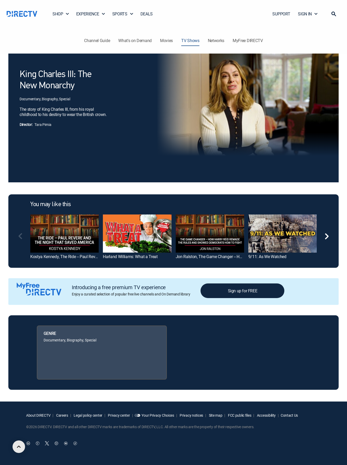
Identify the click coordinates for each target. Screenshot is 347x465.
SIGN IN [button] (308, 14)
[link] (64, 233)
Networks (216, 40)
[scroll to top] (18, 447)
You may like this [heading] (50, 204)
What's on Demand (135, 40)
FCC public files (239, 415)
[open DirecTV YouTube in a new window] (66, 443)
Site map (215, 415)
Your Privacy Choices (158, 415)
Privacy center (118, 415)
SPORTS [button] (123, 14)
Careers (61, 415)
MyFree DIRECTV (248, 40)
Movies (166, 40)
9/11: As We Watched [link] (267, 256)
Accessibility (266, 415)
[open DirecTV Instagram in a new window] (56, 443)
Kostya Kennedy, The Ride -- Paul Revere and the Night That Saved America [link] (96, 256)
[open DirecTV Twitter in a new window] (47, 443)
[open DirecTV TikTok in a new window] (75, 443)
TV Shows (190, 40)
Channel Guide (97, 40)
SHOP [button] (60, 14)
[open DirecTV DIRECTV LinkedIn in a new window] (28, 443)
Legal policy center (87, 415)
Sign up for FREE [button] (242, 291)
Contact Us (289, 415)
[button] (334, 14)
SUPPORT (281, 14)
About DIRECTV (38, 415)
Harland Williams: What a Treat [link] (130, 256)
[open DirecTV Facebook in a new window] (38, 443)
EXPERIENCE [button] (90, 14)
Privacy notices (191, 415)
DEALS (146, 14)
